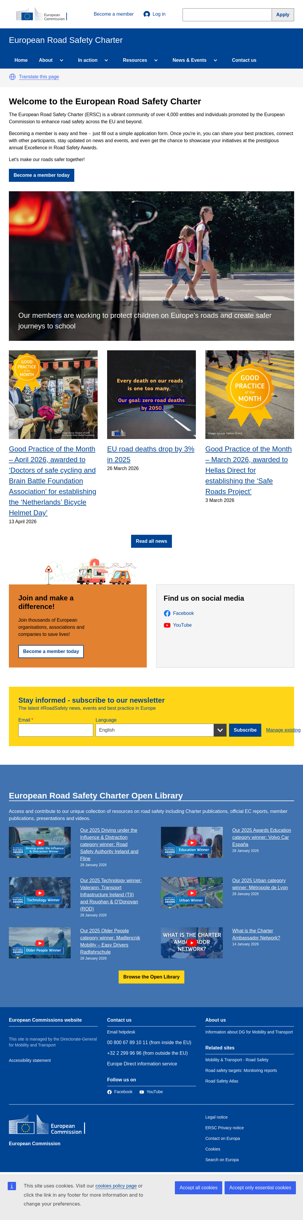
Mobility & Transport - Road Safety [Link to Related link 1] (236, 1059)
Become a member (114, 14)
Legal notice (216, 1117)
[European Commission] (44, 14)
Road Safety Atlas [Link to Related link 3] (221, 1081)
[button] (12, 76)
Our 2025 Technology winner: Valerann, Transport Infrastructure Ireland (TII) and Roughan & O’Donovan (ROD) (111, 894)
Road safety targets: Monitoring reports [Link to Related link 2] (241, 1070)
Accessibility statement (30, 1060)
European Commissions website (45, 1020)
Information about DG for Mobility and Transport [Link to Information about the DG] (249, 1032)
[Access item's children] (60, 60)
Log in (154, 14)
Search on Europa (222, 1159)
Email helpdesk (121, 1032)
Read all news (151, 541)
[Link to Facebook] (119, 1092)
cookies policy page (116, 1185)
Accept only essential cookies (260, 1187)
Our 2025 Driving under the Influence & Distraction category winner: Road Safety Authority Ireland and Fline (109, 844)
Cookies (212, 1149)
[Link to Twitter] (151, 1092)
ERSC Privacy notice (224, 1127)
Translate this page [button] (39, 76)
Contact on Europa (222, 1138)
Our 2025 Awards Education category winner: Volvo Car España (261, 837)
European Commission (34, 1143)
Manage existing (283, 729)
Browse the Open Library (151, 976)
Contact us (244, 60)
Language (106, 719)
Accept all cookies (198, 1187)
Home (21, 60)
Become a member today (42, 175)
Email (24, 719)
